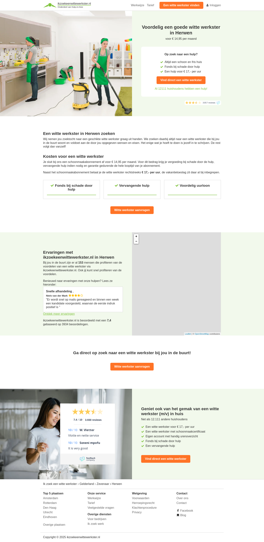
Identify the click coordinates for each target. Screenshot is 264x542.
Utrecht (48, 512)
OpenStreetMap (202, 334)
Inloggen (213, 5)
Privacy (137, 512)
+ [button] (136, 236)
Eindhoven (50, 517)
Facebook (186, 510)
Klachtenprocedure (144, 507)
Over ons (182, 498)
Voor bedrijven (97, 519)
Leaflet (188, 334)
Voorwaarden (140, 498)
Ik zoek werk (96, 523)
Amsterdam (50, 498)
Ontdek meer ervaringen (59, 313)
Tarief (150, 5)
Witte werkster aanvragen (132, 210)
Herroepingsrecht (143, 502)
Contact (182, 502)
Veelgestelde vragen (101, 507)
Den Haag (49, 507)
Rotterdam (50, 502)
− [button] (136, 241)
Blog (182, 515)
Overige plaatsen (54, 524)
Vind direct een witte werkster (181, 80)
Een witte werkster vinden (181, 5)
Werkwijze (137, 5)
